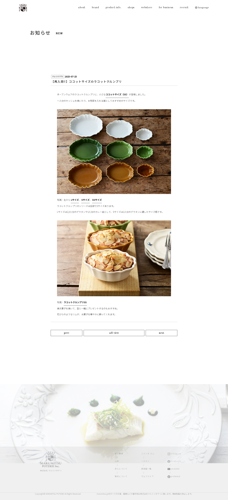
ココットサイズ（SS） (117, 94)
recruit (184, 7)
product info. (113, 7)
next (161, 333)
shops (131, 7)
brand (95, 7)
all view (114, 333)
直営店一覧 (146, 468)
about (81, 7)
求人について (121, 468)
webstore (146, 7)
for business (166, 7)
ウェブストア (147, 476)
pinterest (175, 476)
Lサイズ (75, 199)
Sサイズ (85, 199)
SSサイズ (97, 199)
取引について (121, 476)
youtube (175, 468)
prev (66, 333)
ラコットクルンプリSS (75, 302)
